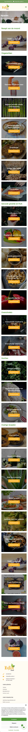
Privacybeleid (16, 730)
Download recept (14, 42)
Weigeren (14, 723)
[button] (26, 705)
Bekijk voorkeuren (14, 727)
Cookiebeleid (10, 730)
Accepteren (14, 719)
